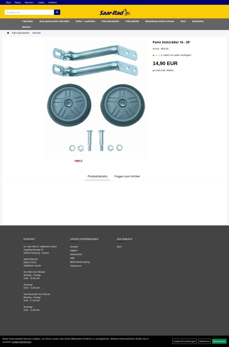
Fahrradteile (132, 21)
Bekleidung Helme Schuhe (159, 21)
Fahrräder (27, 21)
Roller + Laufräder (85, 21)
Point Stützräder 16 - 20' (172, 42)
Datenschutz (76, 254)
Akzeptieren (219, 341)
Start (8, 2)
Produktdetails (98, 176)
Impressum (75, 265)
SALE (183, 21)
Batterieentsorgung (80, 261)
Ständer (36, 32)
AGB (72, 258)
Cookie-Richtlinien (21, 341)
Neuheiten (198, 21)
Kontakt (74, 246)
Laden (41, 2)
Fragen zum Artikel (127, 176)
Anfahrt (52, 2)
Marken (26, 26)
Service (29, 2)
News (18, 2)
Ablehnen (204, 341)
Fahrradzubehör (110, 21)
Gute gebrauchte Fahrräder (54, 21)
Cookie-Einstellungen (184, 341)
